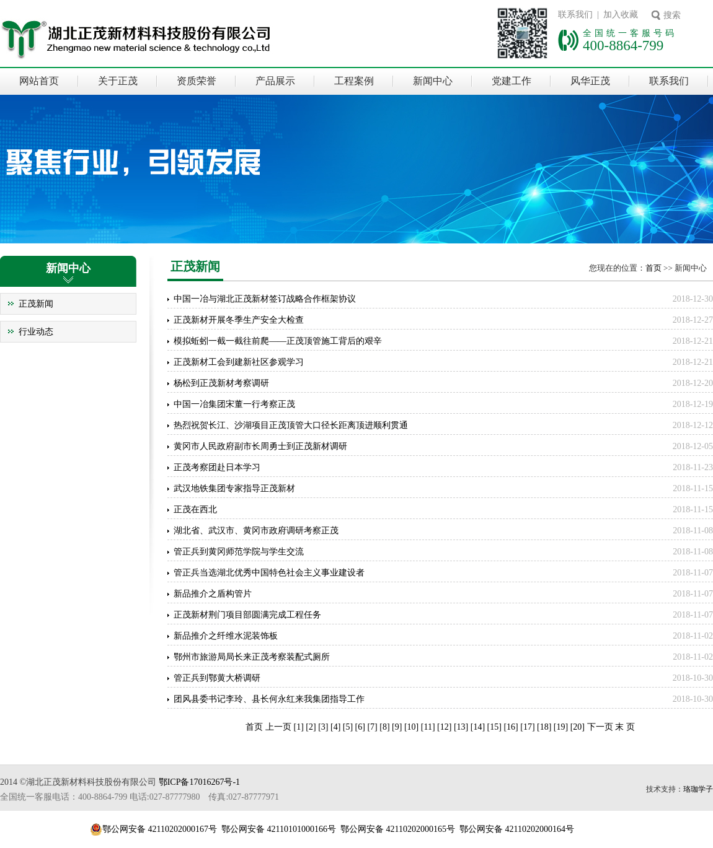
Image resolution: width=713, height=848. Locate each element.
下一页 (600, 727)
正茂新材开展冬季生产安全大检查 (239, 320)
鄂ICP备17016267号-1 (199, 782)
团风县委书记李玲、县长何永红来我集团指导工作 (269, 699)
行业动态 (36, 331)
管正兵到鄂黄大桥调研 (217, 678)
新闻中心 (433, 81)
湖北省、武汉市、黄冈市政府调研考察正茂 (256, 530)
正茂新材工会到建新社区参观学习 (239, 362)
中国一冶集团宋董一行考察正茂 (234, 404)
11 (427, 727)
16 (511, 727)
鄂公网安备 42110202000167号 (159, 829)
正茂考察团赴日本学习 (217, 467)
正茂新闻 (36, 303)
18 (544, 727)
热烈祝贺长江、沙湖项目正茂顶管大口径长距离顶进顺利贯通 (291, 425)
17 (527, 727)
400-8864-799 (623, 45)
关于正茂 (118, 81)
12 (444, 727)
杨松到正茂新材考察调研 (221, 383)
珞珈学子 (698, 789)
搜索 (672, 15)
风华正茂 (590, 81)
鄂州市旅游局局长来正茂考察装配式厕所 (252, 657)
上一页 (279, 727)
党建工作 (511, 81)
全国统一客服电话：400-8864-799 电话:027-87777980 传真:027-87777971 (139, 797)
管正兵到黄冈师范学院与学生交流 (239, 551)
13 (461, 727)
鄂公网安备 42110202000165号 (397, 829)
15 (494, 727)
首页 (653, 268)
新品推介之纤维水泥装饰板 (226, 635)
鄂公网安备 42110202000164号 (516, 829)
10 (411, 727)
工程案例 (354, 81)
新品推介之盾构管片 (213, 593)
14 (477, 727)
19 (561, 727)
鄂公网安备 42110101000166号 (278, 829)
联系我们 (669, 81)
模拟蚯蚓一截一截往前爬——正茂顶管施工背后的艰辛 (278, 341)
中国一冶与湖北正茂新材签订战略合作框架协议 (265, 299)
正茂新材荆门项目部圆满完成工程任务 (247, 614)
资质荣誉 (196, 81)
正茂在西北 (195, 509)
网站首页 (39, 81)
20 (577, 727)
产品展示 (275, 81)
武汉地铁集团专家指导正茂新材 (234, 488)
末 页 (625, 727)
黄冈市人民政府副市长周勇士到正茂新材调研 (260, 446)
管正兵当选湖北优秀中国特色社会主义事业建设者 (269, 572)
